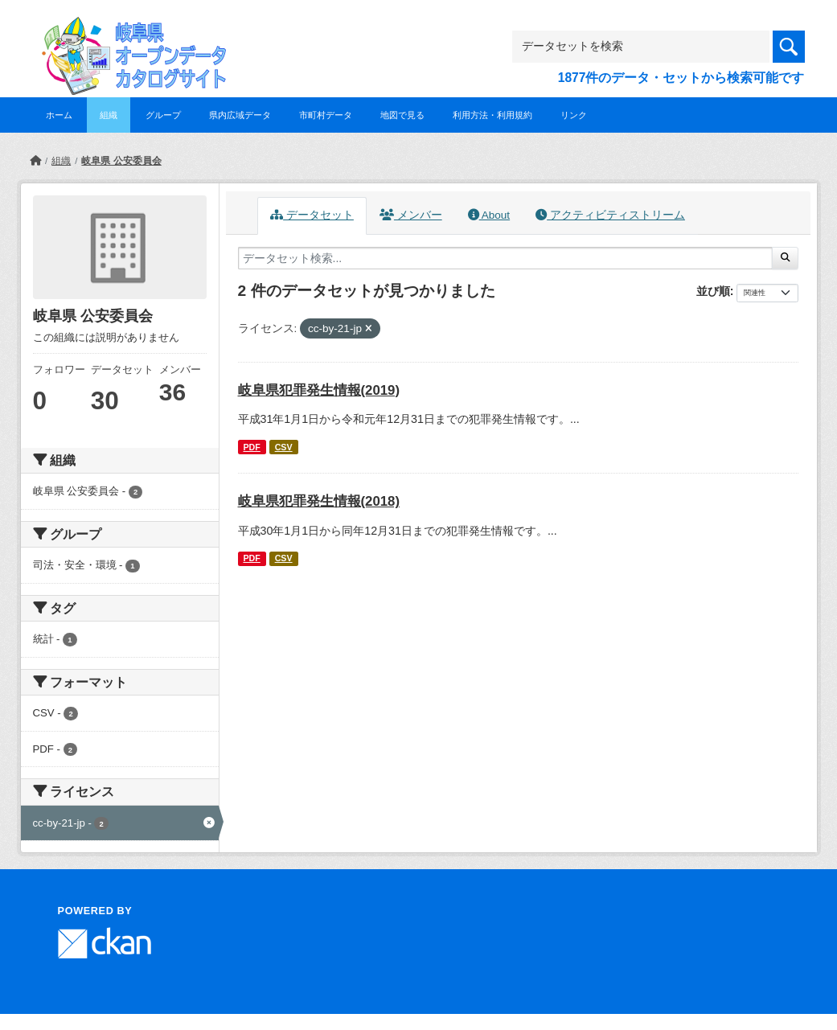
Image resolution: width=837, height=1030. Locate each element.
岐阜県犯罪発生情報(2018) (319, 501)
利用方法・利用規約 (492, 115)
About (489, 215)
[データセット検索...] (505, 258)
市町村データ (325, 115)
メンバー (411, 215)
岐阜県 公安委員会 (121, 160)
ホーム (59, 115)
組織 (108, 115)
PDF (251, 447)
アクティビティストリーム (610, 215)
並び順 (713, 291)
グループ (163, 115)
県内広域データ (240, 115)
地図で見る (402, 115)
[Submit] (785, 258)
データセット (312, 215)
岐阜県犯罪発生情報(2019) (319, 390)
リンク (573, 115)
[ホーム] (35, 160)
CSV (284, 447)
